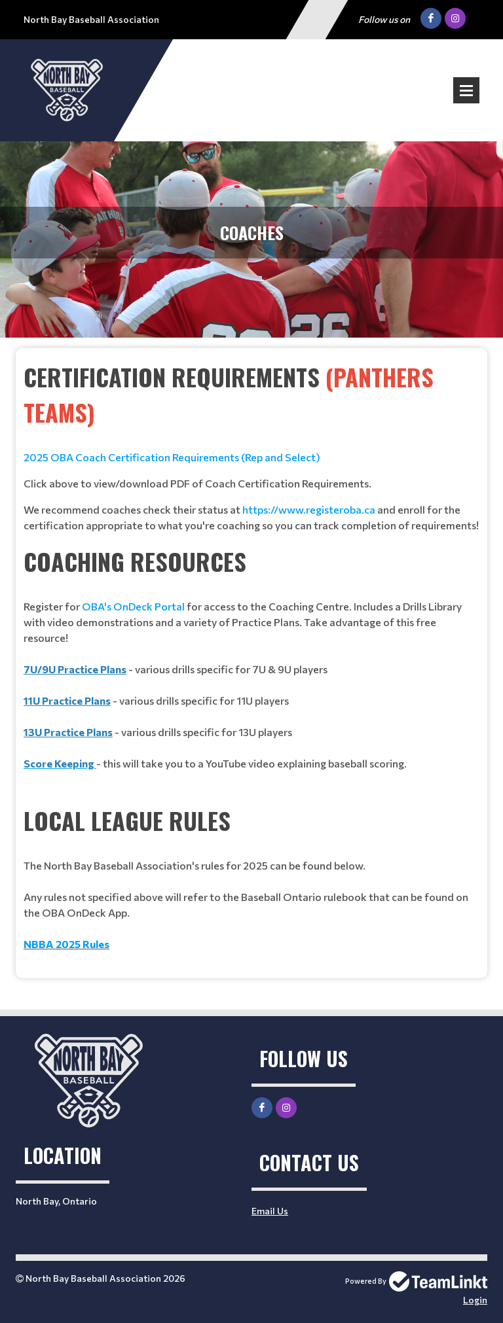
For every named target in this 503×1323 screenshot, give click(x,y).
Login (475, 1299)
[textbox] (251, 446)
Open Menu (466, 90)
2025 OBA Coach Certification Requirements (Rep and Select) (172, 457)
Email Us (270, 1210)
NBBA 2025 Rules (66, 944)
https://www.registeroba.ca (308, 509)
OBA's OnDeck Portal (133, 606)
